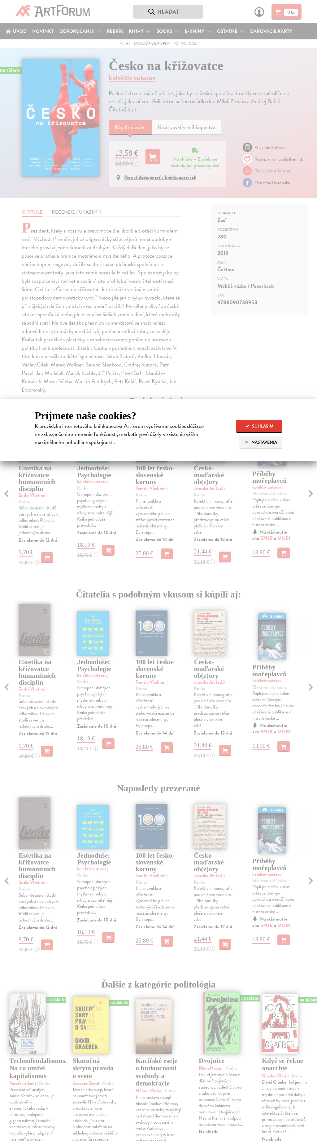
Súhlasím (259, 426)
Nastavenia (261, 442)
